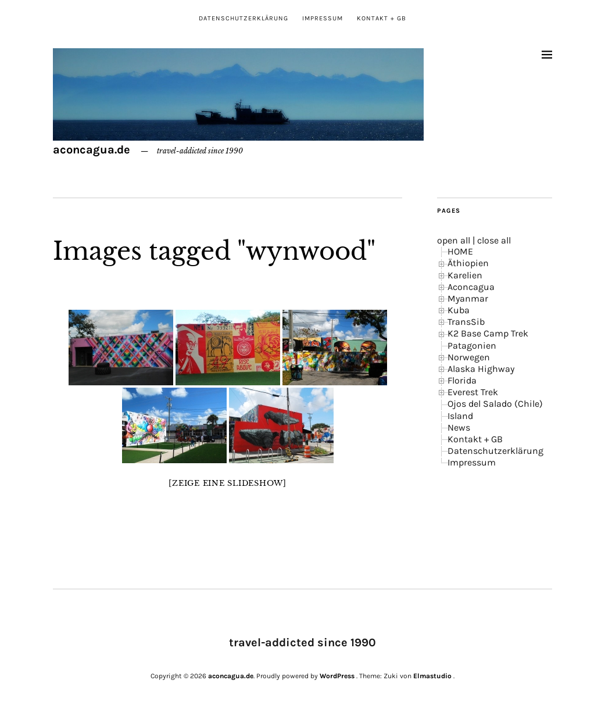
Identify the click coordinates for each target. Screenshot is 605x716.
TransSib (466, 321)
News (459, 427)
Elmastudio (432, 676)
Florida (462, 380)
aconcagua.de (91, 149)
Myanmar (468, 298)
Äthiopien (468, 262)
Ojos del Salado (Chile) (495, 403)
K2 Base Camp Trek (488, 333)
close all (494, 240)
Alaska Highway (481, 368)
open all (453, 240)
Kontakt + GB (381, 18)
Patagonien (472, 345)
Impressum (322, 18)
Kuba (459, 310)
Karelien (465, 275)
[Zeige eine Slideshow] (228, 483)
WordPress (337, 676)
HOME (460, 251)
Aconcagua (471, 286)
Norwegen (469, 357)
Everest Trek (473, 392)
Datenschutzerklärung (243, 18)
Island (460, 415)
